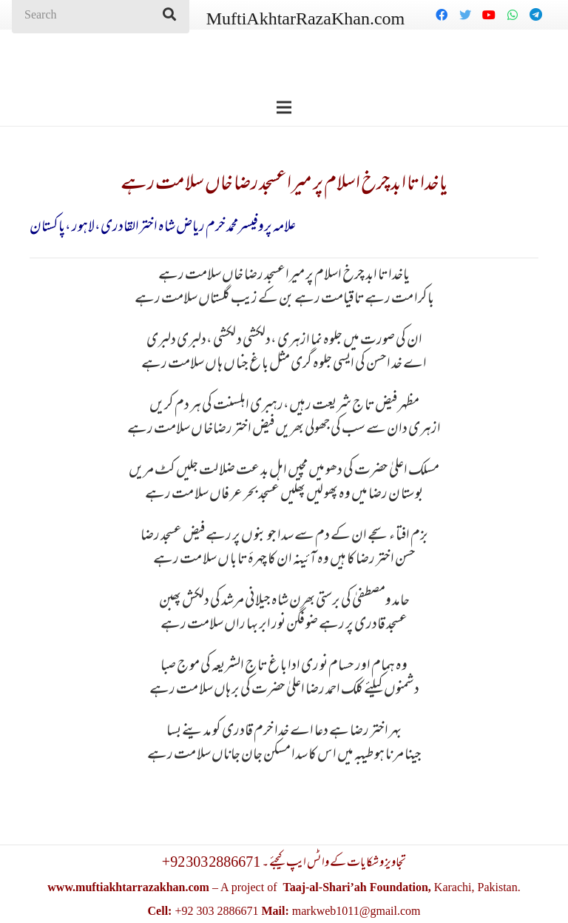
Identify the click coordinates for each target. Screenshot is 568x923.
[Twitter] (465, 15)
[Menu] (284, 107)
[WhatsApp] (512, 15)
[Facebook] (441, 15)
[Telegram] (536, 15)
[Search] (169, 14)
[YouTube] (489, 15)
